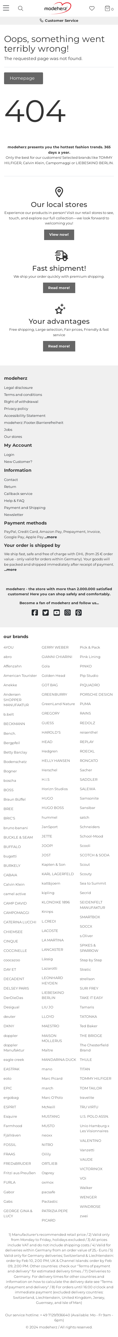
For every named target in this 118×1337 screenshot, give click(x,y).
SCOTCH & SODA (94, 855)
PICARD (48, 1220)
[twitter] (48, 613)
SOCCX (86, 926)
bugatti (10, 856)
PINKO (86, 666)
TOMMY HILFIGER (95, 1078)
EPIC (8, 1088)
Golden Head (53, 675)
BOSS (9, 790)
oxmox (48, 1182)
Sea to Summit (93, 883)
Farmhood (13, 1126)
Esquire (10, 1116)
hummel (49, 817)
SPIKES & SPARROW (89, 948)
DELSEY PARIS (16, 988)
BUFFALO (12, 846)
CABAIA (10, 875)
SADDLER (88, 779)
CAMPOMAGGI (16, 912)
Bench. (10, 733)
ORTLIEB (49, 1163)
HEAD (47, 742)
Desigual (11, 1007)
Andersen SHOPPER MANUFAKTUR (16, 699)
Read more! (59, 288)
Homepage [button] (23, 78)
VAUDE (86, 1159)
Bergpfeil (12, 742)
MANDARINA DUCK (59, 1059)
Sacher (86, 770)
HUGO (47, 798)
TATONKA (88, 1016)
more (52, 537)
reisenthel (89, 732)
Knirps (47, 911)
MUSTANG (51, 1116)
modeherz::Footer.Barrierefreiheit (33, 422)
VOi (83, 1178)
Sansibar (87, 807)
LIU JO (47, 1007)
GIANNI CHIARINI (57, 657)
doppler (11, 1035)
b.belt (9, 714)
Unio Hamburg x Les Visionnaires (94, 1128)
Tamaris (87, 1007)
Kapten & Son (53, 864)
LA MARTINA (53, 940)
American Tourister (20, 675)
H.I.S (46, 779)
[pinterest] (81, 613)
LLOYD (48, 1016)
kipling (48, 893)
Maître (47, 1050)
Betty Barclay (15, 752)
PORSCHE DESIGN (96, 694)
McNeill (48, 1107)
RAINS (85, 713)
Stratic (85, 969)
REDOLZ (87, 722)
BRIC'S (9, 818)
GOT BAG (50, 685)
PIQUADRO (90, 685)
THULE (86, 1059)
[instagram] (70, 613)
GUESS (48, 722)
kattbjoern (51, 883)
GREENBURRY (54, 694)
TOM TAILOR (91, 1088)
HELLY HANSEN (56, 760)
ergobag (11, 1097)
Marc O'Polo (52, 1097)
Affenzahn (13, 666)
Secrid (85, 893)
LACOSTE (50, 930)
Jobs (8, 429)
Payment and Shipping (24, 507)
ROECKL (87, 751)
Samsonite (89, 798)
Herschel (49, 770)
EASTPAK (11, 1069)
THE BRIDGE (91, 1035)
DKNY (9, 1026)
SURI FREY (89, 988)
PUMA (85, 704)
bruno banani (16, 827)
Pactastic (50, 1201)
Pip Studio (89, 675)
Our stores (13, 436)
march (47, 1088)
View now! (59, 234)
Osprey (48, 1173)
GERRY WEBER (55, 647)
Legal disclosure (18, 387)
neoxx (47, 1135)
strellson (87, 979)
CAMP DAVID (15, 903)
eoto (7, 1078)
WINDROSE (90, 1206)
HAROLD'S (51, 732)
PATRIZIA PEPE (55, 1211)
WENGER (88, 1197)
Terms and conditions (23, 394)
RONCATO (89, 760)
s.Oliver (86, 936)
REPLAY (87, 742)
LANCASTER (52, 949)
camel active (15, 894)
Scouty (86, 874)
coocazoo (12, 960)
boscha (10, 780)
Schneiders (90, 826)
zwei (84, 1216)
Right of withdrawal (21, 401)
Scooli (85, 845)
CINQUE (11, 941)
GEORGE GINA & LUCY (18, 1213)
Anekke (10, 685)
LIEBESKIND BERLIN (53, 995)
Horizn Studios (55, 789)
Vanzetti (87, 1150)
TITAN (85, 1069)
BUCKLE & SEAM (18, 837)
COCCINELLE (15, 950)
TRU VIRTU (89, 1107)
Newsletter (13, 514)
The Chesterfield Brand (94, 1047)
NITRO (47, 1144)
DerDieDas (13, 997)
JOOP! (47, 845)
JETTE (47, 836)
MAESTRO (50, 1026)
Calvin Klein (14, 884)
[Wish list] (93, 8)
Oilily (46, 1154)
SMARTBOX (90, 917)
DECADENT (14, 979)
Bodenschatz (15, 761)
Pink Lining (90, 657)
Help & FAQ (14, 500)
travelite (87, 1097)
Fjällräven (12, 1135)
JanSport (50, 826)
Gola (46, 666)
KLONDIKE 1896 (56, 902)
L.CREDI (49, 921)
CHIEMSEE (13, 931)
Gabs (8, 1201)
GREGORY (51, 713)
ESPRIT (10, 1107)
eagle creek (14, 1059)
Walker (86, 1187)
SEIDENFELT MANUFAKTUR (92, 905)
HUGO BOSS (53, 807)
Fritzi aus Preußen (20, 1173)
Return (10, 486)
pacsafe (48, 1192)
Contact (11, 479)
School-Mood (91, 836)
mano (47, 1069)
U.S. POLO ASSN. (94, 1116)
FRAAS (9, 1154)
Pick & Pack (90, 647)
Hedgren (50, 751)
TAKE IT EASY (91, 997)
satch (84, 817)
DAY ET (10, 969)
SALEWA (87, 789)
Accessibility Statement (24, 415)
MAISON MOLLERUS (52, 1038)
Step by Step (91, 960)
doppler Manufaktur (14, 1047)
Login (9, 454)
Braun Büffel (15, 799)
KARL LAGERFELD (58, 874)
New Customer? (18, 461)
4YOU (9, 647)
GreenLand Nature (58, 704)
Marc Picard (52, 1078)
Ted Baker (88, 1026)
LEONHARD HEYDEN (52, 980)
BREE (9, 809)
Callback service (18, 493)
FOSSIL (10, 1144)
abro (8, 657)
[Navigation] (7, 8)
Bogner (10, 771)
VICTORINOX (91, 1169)
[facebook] (37, 613)
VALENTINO (90, 1140)
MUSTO (48, 1126)
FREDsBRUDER (17, 1163)
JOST (46, 855)
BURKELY (12, 865)
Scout (85, 864)
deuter (9, 1016)
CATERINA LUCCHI (20, 922)
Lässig (47, 959)
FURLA (9, 1182)
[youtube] (59, 613)
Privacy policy (16, 408)
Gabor (9, 1192)
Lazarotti (49, 968)
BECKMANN (14, 724)
